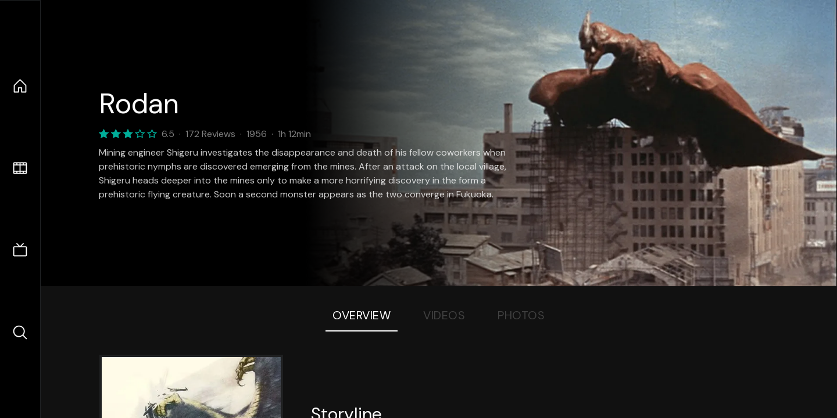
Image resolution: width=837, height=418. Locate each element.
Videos (444, 315)
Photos (521, 315)
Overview (361, 315)
